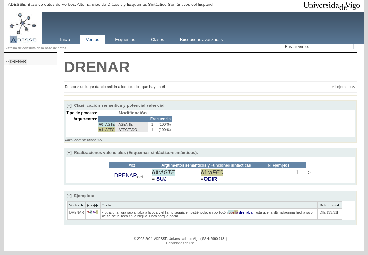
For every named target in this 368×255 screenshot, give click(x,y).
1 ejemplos (343, 87)
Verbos (92, 39)
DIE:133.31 (328, 212)
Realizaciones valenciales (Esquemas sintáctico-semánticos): (132, 152)
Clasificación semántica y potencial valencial (115, 105)
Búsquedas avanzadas (201, 39)
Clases (157, 39)
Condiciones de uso (180, 243)
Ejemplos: (80, 195)
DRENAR (18, 61)
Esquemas (125, 39)
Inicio (65, 39)
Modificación (132, 112)
